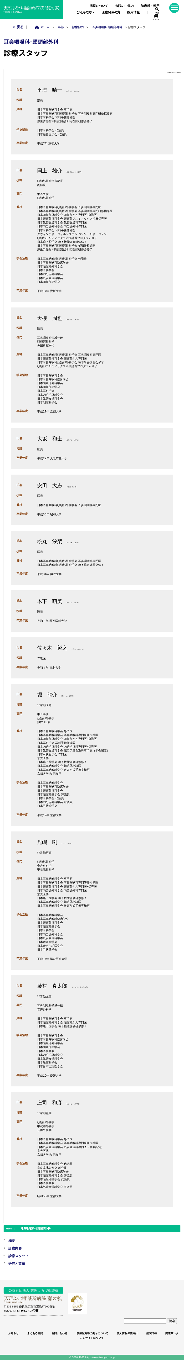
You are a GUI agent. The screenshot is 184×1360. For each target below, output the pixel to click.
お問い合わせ (59, 1333)
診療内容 (15, 1248)
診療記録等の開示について (92, 1333)
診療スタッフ (18, 1256)
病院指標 (151, 1333)
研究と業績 (16, 1263)
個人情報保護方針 (127, 1333)
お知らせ (13, 1333)
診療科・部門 (150, 6)
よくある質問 (35, 1333)
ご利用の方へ (85, 12)
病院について (99, 6)
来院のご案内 (124, 6)
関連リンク (172, 1333)
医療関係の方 (111, 12)
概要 (11, 1241)
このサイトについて (92, 1337)
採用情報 (133, 12)
